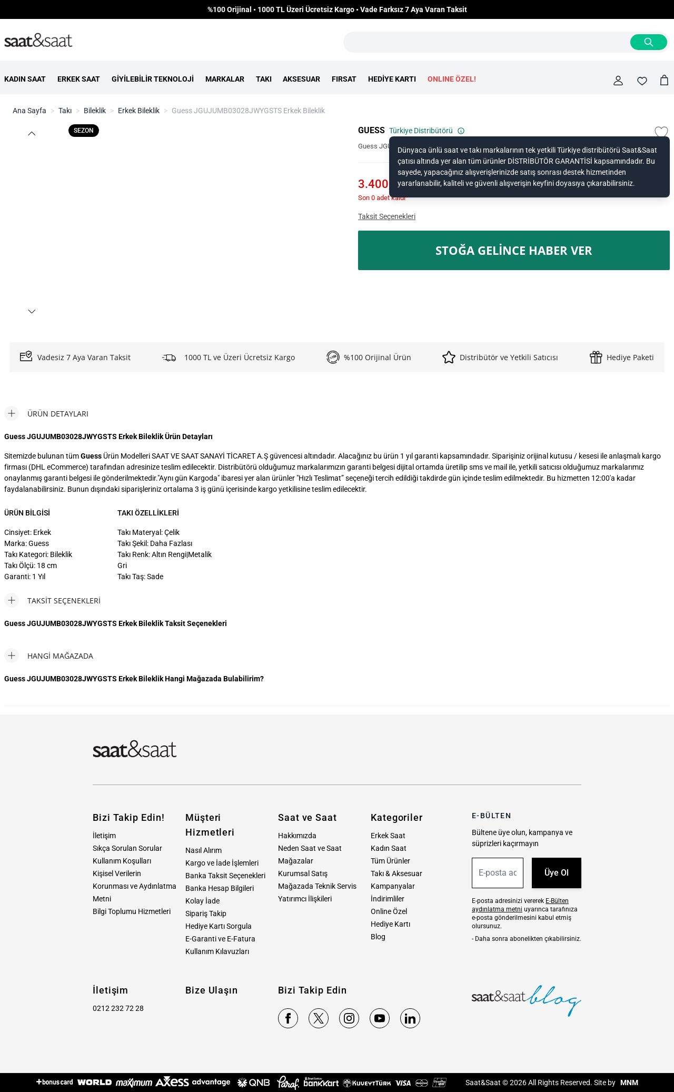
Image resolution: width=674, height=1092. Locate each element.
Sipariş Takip (205, 913)
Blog (378, 936)
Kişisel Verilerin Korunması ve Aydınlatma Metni (134, 886)
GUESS (371, 130)
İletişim (104, 835)
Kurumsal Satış (303, 873)
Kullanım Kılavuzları (217, 951)
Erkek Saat (388, 835)
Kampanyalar (393, 886)
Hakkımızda (297, 835)
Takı (65, 110)
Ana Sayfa (29, 110)
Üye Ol (556, 873)
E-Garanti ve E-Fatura (220, 939)
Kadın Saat (389, 848)
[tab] (46, 413)
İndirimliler (387, 899)
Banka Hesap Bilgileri (219, 888)
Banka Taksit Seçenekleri (225, 875)
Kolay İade (202, 901)
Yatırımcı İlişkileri (305, 899)
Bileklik (95, 110)
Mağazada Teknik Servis (317, 886)
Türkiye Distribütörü (427, 130)
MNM (628, 1082)
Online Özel (389, 911)
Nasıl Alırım (203, 850)
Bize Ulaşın (211, 990)
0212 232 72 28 (118, 1008)
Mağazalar (295, 861)
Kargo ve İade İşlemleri (222, 863)
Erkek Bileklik (139, 110)
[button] (31, 133)
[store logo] (38, 40)
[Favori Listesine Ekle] (661, 132)
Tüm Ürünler (390, 861)
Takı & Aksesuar (396, 873)
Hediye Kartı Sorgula (218, 926)
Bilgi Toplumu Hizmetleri (132, 911)
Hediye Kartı (390, 924)
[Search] (648, 42)
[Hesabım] (618, 80)
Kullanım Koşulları (122, 861)
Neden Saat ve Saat (310, 848)
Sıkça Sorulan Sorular (127, 848)
